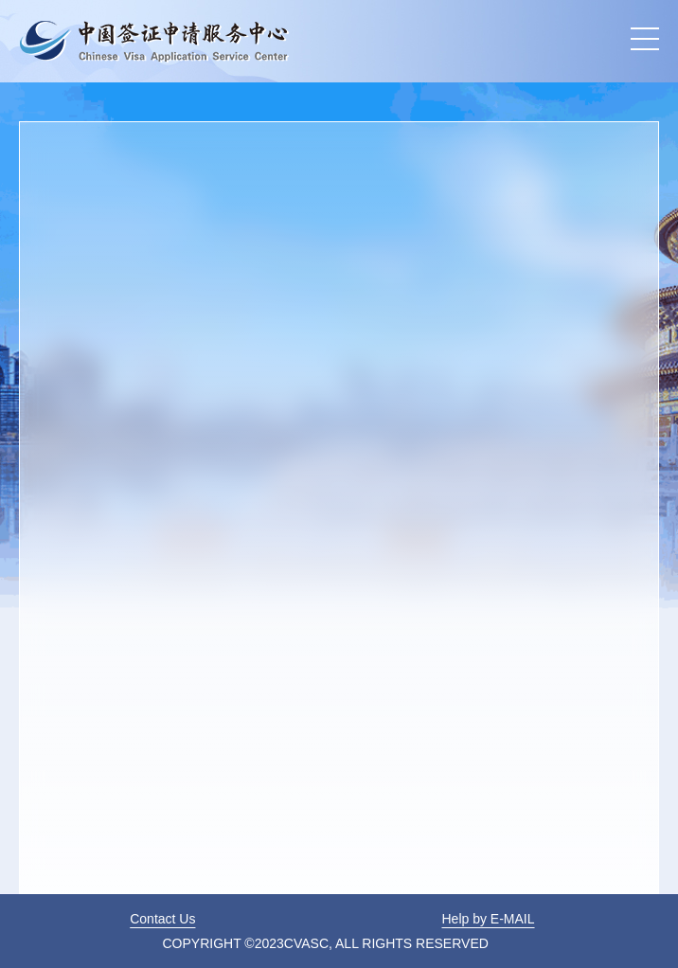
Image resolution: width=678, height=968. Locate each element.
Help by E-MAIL (487, 918)
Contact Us (162, 918)
